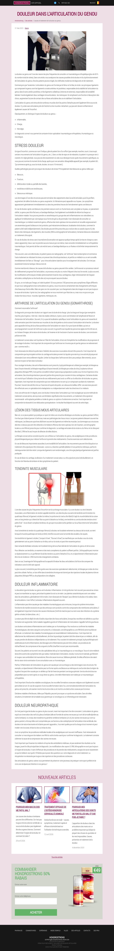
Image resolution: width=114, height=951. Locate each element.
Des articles (75, 930)
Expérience (43, 930)
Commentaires (31, 930)
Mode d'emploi (55, 930)
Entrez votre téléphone (23, 896)
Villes (66, 930)
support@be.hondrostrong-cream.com (57, 939)
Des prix (96, 930)
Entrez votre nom (21, 884)
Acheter (36, 912)
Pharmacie (18, 930)
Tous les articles (57, 857)
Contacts (87, 930)
